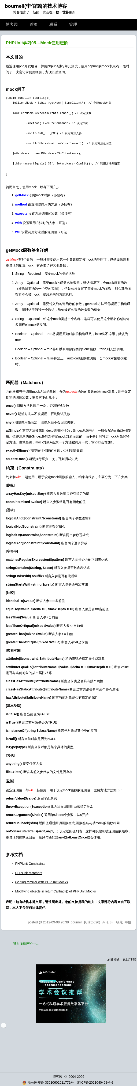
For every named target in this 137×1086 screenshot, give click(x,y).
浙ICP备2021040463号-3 (95, 1082)
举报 (128, 922)
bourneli (76, 922)
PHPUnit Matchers (28, 873)
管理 (73, 24)
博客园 (12, 24)
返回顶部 (129, 959)
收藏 (119, 922)
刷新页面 (113, 959)
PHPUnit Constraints (30, 863)
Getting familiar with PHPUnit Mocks (41, 882)
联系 (53, 24)
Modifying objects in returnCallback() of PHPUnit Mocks (55, 891)
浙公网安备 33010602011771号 (48, 1082)
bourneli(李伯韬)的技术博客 (36, 6)
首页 (34, 24)
